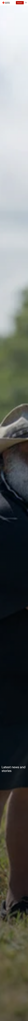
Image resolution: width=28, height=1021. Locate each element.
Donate (19, 3)
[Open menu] (25, 2)
